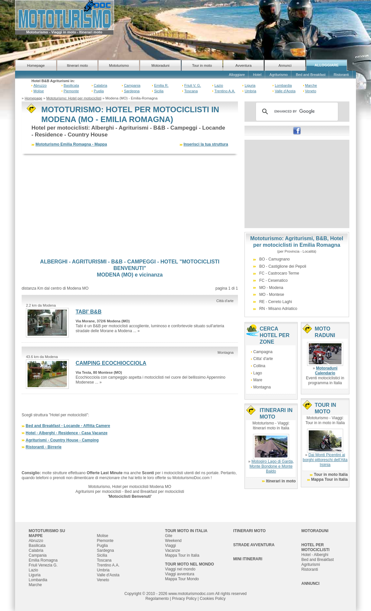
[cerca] (296, 112)
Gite (168, 535)
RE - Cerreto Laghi (275, 301)
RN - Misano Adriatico (278, 308)
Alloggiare (237, 75)
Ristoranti (341, 75)
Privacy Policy (184, 598)
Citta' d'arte (263, 358)
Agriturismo (278, 75)
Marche (311, 85)
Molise (38, 91)
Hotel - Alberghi (315, 554)
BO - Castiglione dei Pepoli (282, 266)
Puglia (99, 91)
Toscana (191, 91)
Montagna (262, 387)
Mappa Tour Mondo (182, 579)
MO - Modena (271, 287)
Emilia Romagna (43, 560)
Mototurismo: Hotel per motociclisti (73, 98)
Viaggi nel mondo (180, 569)
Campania (132, 85)
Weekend (173, 540)
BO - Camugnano (274, 259)
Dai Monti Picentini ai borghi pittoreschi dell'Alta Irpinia (325, 460)
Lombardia (283, 85)
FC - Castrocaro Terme (279, 273)
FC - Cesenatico (273, 280)
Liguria (249, 85)
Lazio (218, 85)
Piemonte (71, 91)
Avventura (243, 65)
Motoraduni (160, 65)
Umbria (250, 91)
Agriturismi (311, 564)
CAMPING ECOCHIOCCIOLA (111, 363)
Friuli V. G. (192, 85)
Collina (259, 366)
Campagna (263, 352)
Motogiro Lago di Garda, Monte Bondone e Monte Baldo (271, 466)
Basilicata (71, 85)
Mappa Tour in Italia (329, 479)
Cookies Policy (212, 598)
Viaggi (170, 545)
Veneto (310, 91)
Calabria (100, 85)
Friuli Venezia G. (43, 565)
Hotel (257, 75)
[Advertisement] (130, 206)
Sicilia (159, 91)
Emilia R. (161, 85)
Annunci (285, 65)
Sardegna (132, 91)
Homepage (36, 65)
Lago (257, 373)
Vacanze (172, 550)
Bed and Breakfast (311, 75)
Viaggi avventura (179, 574)
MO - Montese (271, 294)
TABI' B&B (89, 311)
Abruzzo (40, 85)
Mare (257, 380)
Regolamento (157, 598)
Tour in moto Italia (331, 474)
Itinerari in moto (281, 481)
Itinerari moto (77, 65)
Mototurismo (119, 65)
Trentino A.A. (224, 91)
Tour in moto (202, 65)
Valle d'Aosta (285, 91)
